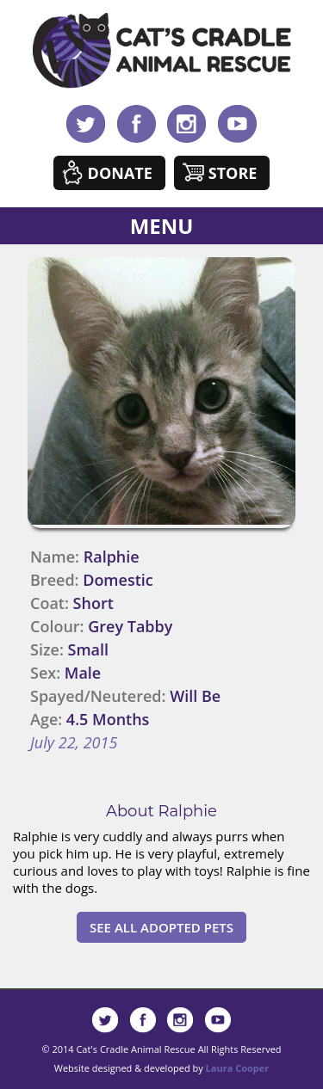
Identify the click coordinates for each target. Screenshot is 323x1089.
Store (233, 173)
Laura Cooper (238, 1067)
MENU (162, 226)
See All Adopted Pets (161, 927)
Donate (120, 173)
